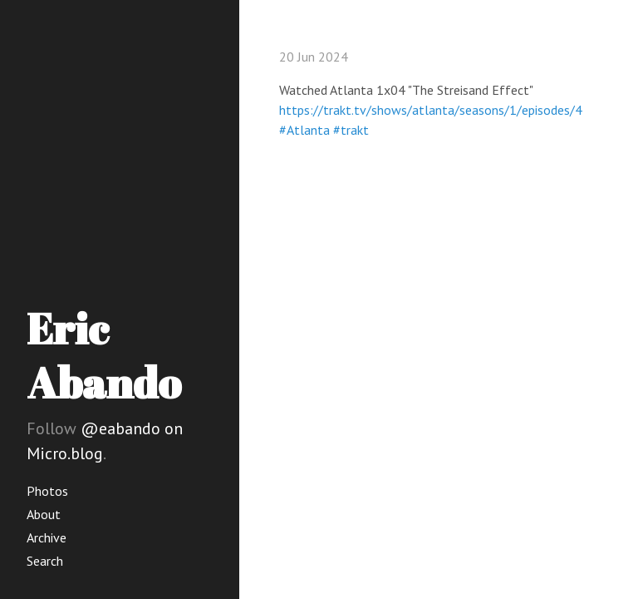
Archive (46, 537)
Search (45, 560)
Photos (47, 491)
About (44, 514)
